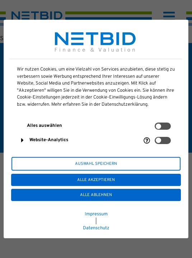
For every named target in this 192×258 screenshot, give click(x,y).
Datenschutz (96, 228)
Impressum (96, 214)
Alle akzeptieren (96, 179)
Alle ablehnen (96, 194)
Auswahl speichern (96, 163)
